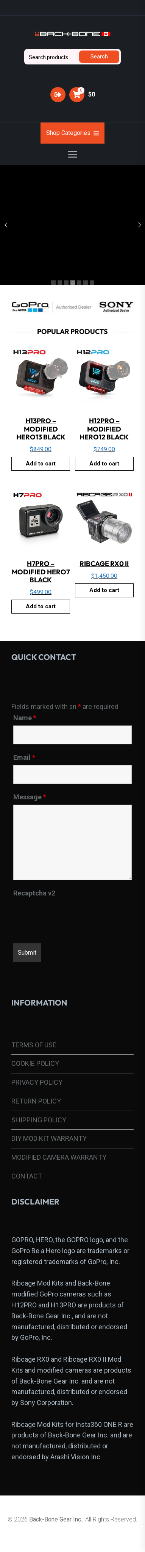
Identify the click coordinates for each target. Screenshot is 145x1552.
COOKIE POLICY (35, 1063)
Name (24, 718)
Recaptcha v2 (34, 893)
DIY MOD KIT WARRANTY (49, 1138)
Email (24, 757)
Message (29, 797)
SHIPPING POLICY (38, 1120)
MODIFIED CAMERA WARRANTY (58, 1157)
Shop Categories (72, 132)
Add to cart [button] (41, 463)
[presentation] (70, 915)
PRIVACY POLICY (36, 1082)
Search (99, 56)
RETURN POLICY (36, 1101)
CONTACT (26, 1176)
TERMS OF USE (33, 1045)
